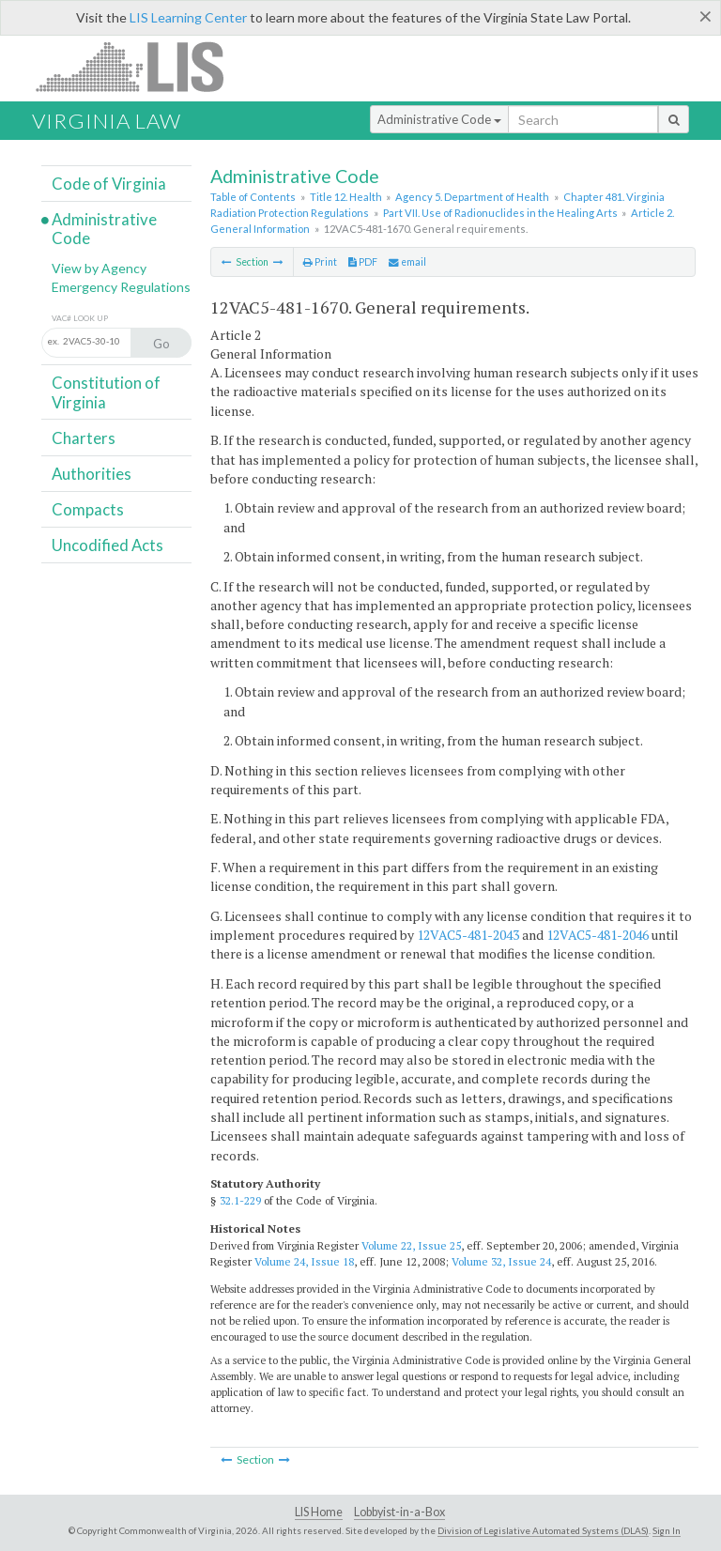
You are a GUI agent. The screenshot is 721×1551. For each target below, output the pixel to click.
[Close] (705, 16)
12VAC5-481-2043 (468, 935)
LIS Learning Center (188, 17)
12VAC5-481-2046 (597, 935)
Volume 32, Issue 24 (501, 1261)
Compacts (88, 509)
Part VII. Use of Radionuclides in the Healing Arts (500, 213)
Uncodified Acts (107, 545)
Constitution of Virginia (106, 392)
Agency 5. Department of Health (472, 197)
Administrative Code (439, 119)
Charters (83, 438)
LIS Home (319, 1512)
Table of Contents (253, 197)
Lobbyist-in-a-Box (399, 1512)
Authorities (91, 474)
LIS (140, 66)
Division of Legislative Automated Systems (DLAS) (543, 1530)
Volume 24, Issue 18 (304, 1261)
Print (320, 262)
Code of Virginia (109, 183)
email (407, 262)
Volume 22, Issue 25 (411, 1245)
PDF (362, 262)
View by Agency (99, 268)
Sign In (666, 1530)
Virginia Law (106, 120)
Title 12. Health (346, 197)
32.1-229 (240, 1200)
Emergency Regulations (121, 287)
